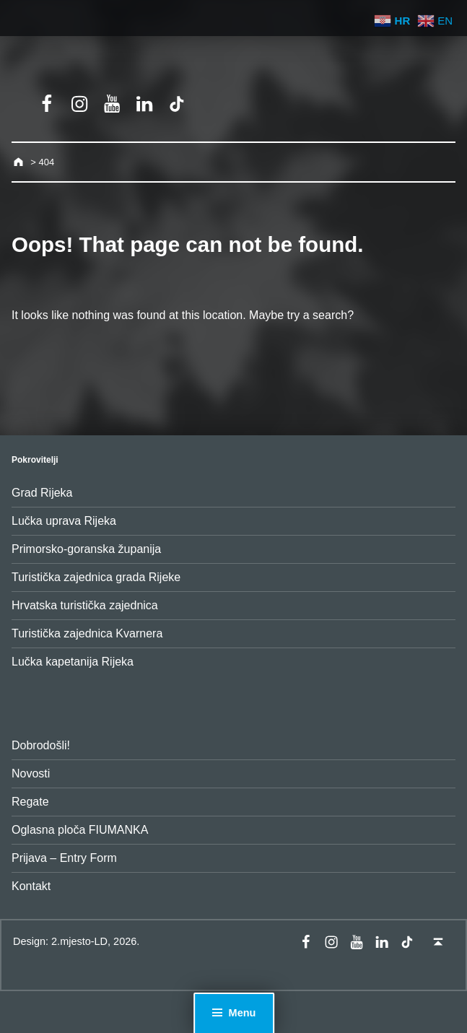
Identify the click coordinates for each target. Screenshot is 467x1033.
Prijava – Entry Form (64, 858)
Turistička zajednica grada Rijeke (96, 577)
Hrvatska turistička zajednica (85, 605)
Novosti (31, 773)
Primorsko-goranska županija (86, 549)
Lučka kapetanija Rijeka (73, 661)
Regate (30, 802)
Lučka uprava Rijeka (64, 521)
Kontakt (31, 886)
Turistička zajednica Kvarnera (87, 633)
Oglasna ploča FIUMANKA (80, 830)
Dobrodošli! (41, 745)
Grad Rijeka (42, 493)
